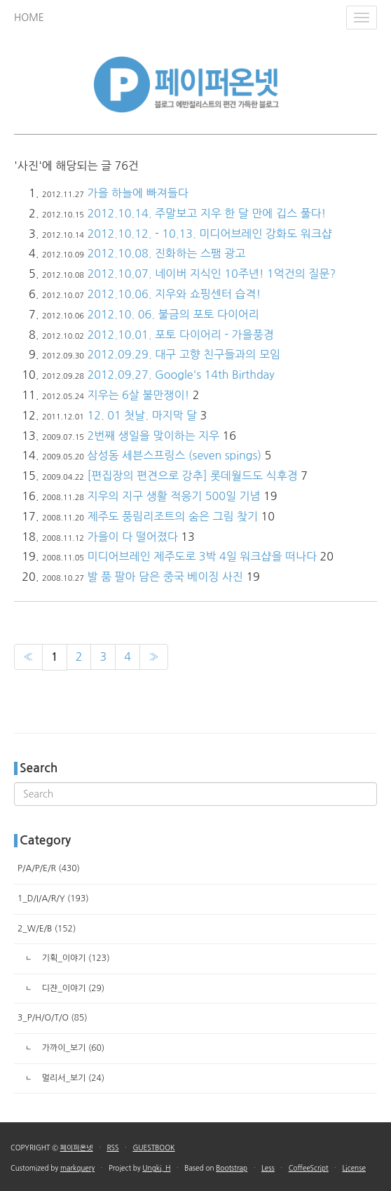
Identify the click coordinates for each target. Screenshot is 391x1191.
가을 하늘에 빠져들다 (137, 192)
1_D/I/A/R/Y (53, 898)
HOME (29, 17)
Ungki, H (156, 1167)
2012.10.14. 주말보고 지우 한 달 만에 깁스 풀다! (206, 213)
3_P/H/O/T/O (53, 1018)
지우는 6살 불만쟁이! (138, 395)
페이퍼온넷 (76, 1147)
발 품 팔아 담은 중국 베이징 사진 (164, 576)
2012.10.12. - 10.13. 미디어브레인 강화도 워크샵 (209, 233)
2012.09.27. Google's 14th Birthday (180, 374)
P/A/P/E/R (49, 868)
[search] (195, 794)
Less (268, 1167)
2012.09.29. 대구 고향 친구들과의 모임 (183, 354)
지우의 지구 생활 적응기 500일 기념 (173, 496)
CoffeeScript (309, 1167)
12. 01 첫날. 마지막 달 (142, 415)
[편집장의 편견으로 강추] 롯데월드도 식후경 (192, 475)
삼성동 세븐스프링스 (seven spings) (174, 455)
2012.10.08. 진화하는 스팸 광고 (166, 253)
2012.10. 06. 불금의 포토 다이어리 (173, 314)
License (354, 1167)
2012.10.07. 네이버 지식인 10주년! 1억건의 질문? (211, 273)
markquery (77, 1167)
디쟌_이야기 (71, 988)
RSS (112, 1147)
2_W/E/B (47, 928)
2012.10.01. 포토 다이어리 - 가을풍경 (180, 334)
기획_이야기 (74, 958)
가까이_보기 (71, 1048)
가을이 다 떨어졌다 (132, 536)
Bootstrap (231, 1167)
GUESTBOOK (153, 1147)
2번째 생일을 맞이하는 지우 (153, 435)
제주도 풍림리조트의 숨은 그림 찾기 (172, 516)
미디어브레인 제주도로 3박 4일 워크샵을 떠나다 (202, 556)
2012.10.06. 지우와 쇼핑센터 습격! (174, 294)
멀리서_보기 (71, 1078)
